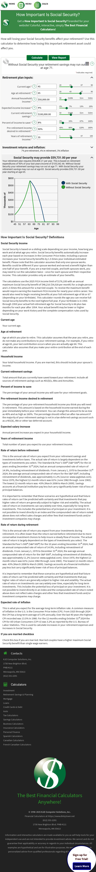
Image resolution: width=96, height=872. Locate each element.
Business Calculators (13, 723)
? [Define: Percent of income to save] (34, 122)
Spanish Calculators (12, 736)
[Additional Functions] (87, 63)
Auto (5, 711)
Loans (6, 703)
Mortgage (7, 698)
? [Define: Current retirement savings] (34, 114)
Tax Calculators (10, 715)
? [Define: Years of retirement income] (34, 137)
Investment (9, 690)
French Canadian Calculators (17, 744)
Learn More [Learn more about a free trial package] (82, 866)
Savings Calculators (12, 719)
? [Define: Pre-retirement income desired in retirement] (34, 129)
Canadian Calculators (13, 740)
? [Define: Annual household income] (34, 99)
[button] (48, 77)
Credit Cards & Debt (12, 707)
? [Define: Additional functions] (92, 63)
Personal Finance (11, 732)
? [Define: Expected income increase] (34, 107)
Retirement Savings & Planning (18, 694)
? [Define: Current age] (34, 86)
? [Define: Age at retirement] (34, 93)
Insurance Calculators (13, 728)
